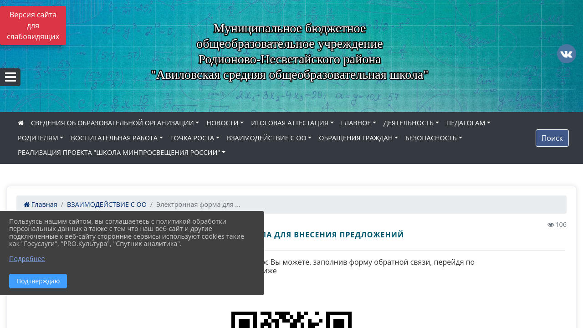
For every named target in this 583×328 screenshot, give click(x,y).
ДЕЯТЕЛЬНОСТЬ (409, 122)
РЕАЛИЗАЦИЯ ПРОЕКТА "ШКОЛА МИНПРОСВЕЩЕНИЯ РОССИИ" (119, 152)
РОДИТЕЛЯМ (38, 137)
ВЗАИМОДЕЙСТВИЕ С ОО (267, 137)
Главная (40, 204)
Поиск (552, 138)
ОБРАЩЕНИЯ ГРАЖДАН (356, 137)
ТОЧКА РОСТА (192, 137)
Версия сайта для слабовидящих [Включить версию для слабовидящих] (33, 25)
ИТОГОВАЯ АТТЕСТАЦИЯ (289, 122)
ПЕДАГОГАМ (466, 122)
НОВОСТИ (222, 122)
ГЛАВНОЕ (356, 122)
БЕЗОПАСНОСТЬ (431, 137)
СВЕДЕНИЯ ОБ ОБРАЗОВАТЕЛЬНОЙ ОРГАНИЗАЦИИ (112, 122)
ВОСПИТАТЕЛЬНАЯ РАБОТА (114, 137)
